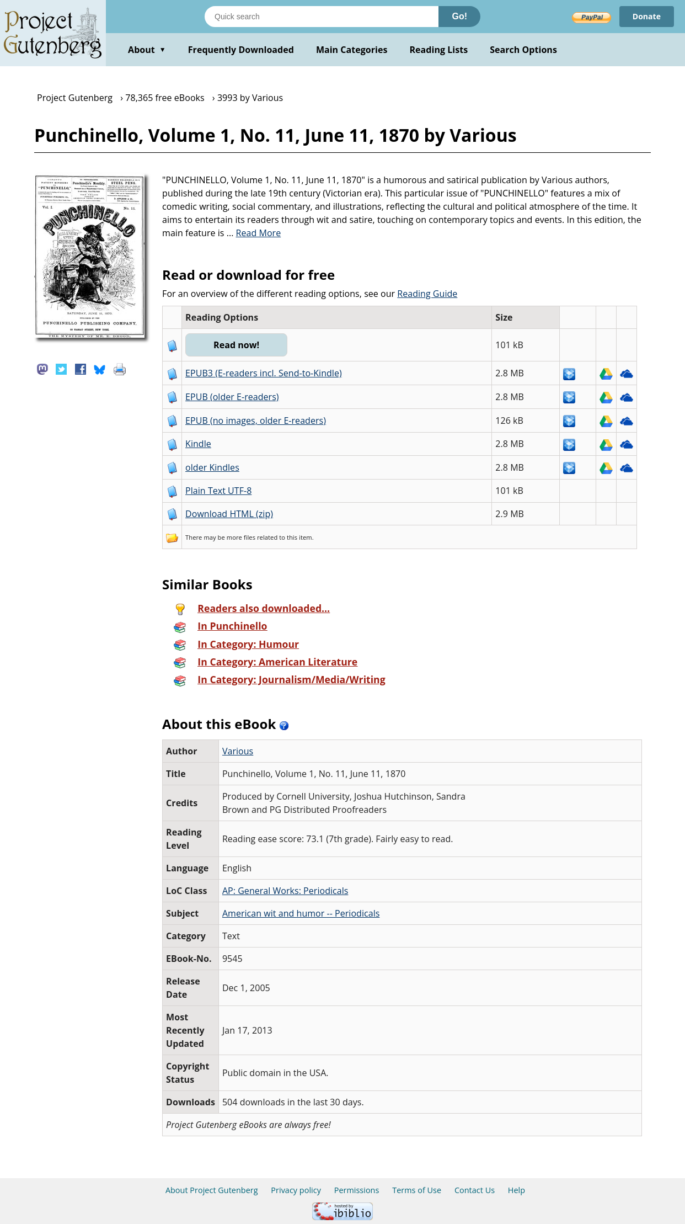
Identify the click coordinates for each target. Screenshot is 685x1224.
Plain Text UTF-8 (218, 491)
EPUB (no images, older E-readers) (255, 420)
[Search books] (321, 16)
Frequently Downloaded (241, 50)
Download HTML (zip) (229, 514)
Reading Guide (427, 294)
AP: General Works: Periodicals (285, 891)
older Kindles (212, 467)
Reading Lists (439, 50)
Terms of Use (416, 1190)
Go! (459, 16)
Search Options (523, 50)
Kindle (198, 444)
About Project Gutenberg (211, 1190)
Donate (647, 16)
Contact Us (474, 1190)
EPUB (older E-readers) (232, 397)
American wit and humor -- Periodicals (300, 913)
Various (237, 751)
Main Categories (352, 50)
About (147, 49)
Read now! (236, 345)
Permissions (356, 1190)
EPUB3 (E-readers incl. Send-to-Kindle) (263, 373)
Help (516, 1190)
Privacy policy (296, 1190)
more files (241, 537)
